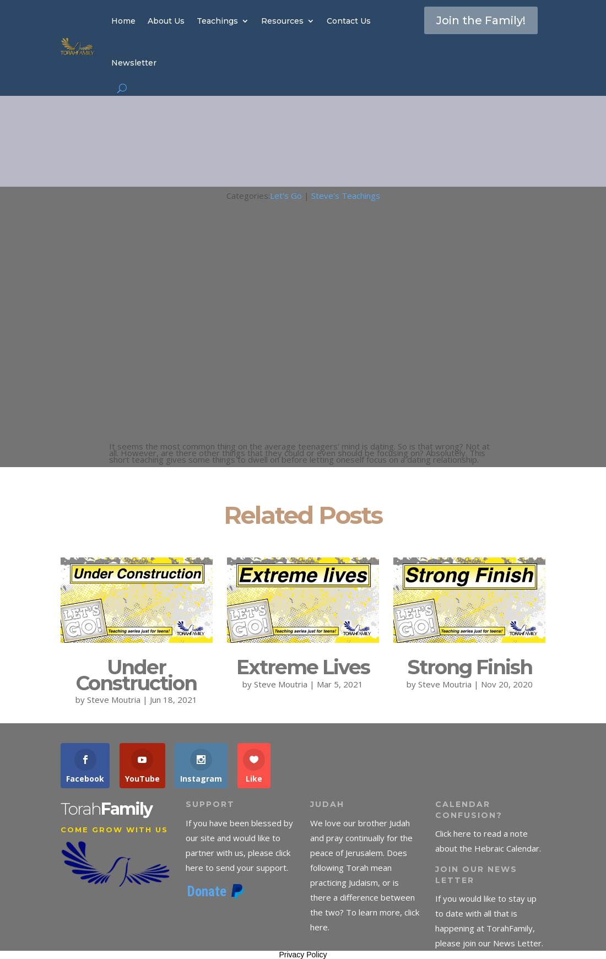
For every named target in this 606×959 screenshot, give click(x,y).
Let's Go (286, 195)
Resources (282, 21)
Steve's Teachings (345, 195)
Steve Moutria (113, 699)
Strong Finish (469, 667)
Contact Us (349, 21)
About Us (166, 21)
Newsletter (133, 63)
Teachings (217, 21)
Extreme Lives (303, 667)
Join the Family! (481, 20)
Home (123, 21)
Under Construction (136, 675)
